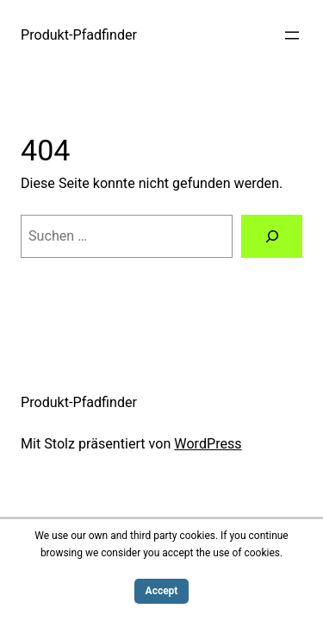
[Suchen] (271, 236)
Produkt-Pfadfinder (79, 35)
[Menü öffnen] (292, 35)
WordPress (207, 444)
